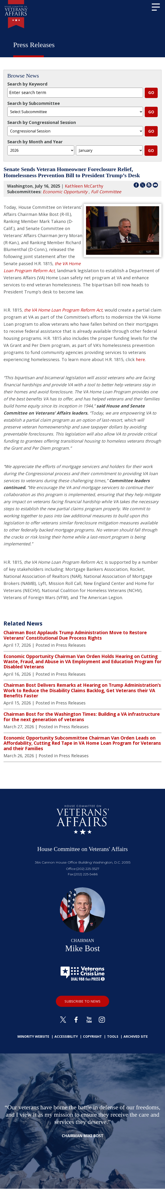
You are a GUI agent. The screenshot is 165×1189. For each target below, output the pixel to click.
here (140, 359)
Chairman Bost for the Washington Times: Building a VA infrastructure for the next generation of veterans (82, 717)
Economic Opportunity (65, 191)
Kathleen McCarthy (84, 186)
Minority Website (33, 1036)
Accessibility (66, 1036)
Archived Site (136, 1036)
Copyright (92, 1036)
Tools (112, 1036)
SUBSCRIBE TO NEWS (82, 1001)
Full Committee (106, 191)
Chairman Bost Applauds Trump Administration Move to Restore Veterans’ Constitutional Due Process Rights (75, 635)
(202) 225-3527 (87, 869)
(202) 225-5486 (86, 874)
